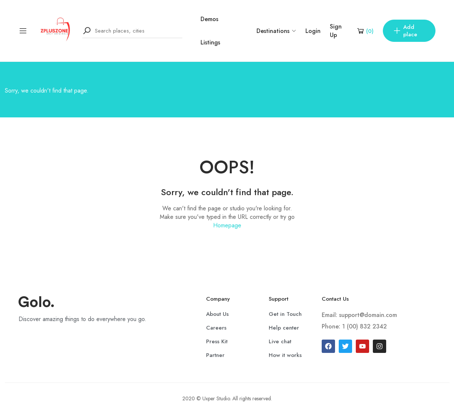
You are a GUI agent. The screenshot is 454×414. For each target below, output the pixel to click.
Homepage (227, 225)
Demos (209, 19)
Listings (210, 42)
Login (313, 31)
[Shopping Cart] (365, 30)
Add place (404, 31)
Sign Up (336, 30)
